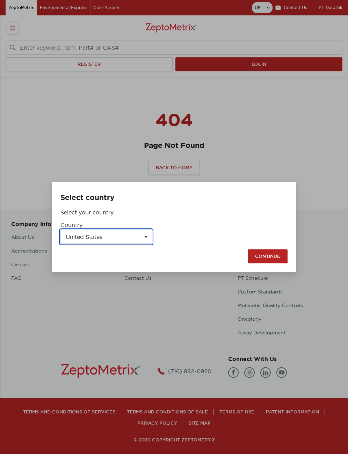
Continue (267, 256)
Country (71, 224)
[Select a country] (106, 237)
